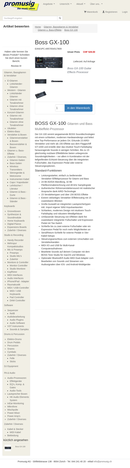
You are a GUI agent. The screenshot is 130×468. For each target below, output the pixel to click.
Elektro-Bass (13, 131)
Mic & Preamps (14, 249)
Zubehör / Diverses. (17, 157)
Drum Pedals (13, 342)
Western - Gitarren (16, 90)
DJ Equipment (11, 366)
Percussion (12, 345)
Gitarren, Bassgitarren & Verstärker (15, 74)
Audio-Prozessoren (16, 378)
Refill (12, 313)
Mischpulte (12, 409)
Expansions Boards (17, 227)
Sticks (13, 361)
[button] (37, 62)
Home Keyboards (16, 220)
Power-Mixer (13, 413)
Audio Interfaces (15, 278)
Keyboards (9, 206)
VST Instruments (15, 326)
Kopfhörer (12, 272)
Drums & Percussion (14, 334)
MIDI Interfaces (14, 275)
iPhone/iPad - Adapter (18, 281)
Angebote (49, 5)
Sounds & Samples (19, 329)
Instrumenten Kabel (19, 179)
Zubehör (14, 259)
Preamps (14, 253)
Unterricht (66, 5)
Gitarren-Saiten (17, 160)
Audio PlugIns (16, 320)
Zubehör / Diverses (16, 230)
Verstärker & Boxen (17, 134)
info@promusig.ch (103, 461)
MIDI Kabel (15, 432)
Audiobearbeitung (16, 316)
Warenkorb (91, 12)
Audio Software (17, 323)
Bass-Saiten (16, 163)
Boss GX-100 (20, 447)
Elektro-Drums (14, 339)
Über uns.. (97, 5)
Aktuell (81, 5)
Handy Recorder (15, 240)
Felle (12, 358)
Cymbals (11, 352)
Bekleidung (12, 435)
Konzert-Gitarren (15, 112)
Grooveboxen (14, 211)
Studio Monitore (17, 268)
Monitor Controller (18, 265)
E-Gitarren (12, 80)
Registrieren (109, 12)
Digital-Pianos (14, 224)
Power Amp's (13, 416)
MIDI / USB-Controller (18, 287)
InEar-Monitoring (15, 403)
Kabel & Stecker (15, 429)
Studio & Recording (13, 235)
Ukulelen (11, 128)
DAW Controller (17, 300)
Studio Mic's (16, 256)
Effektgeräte (16, 381)
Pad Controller (17, 297)
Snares (10, 348)
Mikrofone (12, 406)
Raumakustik (13, 284)
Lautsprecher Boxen (17, 394)
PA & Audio (9, 373)
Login (125, 12)
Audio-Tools (15, 390)
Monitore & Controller (17, 262)
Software (8, 305)
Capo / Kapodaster (19, 182)
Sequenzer (12, 310)
